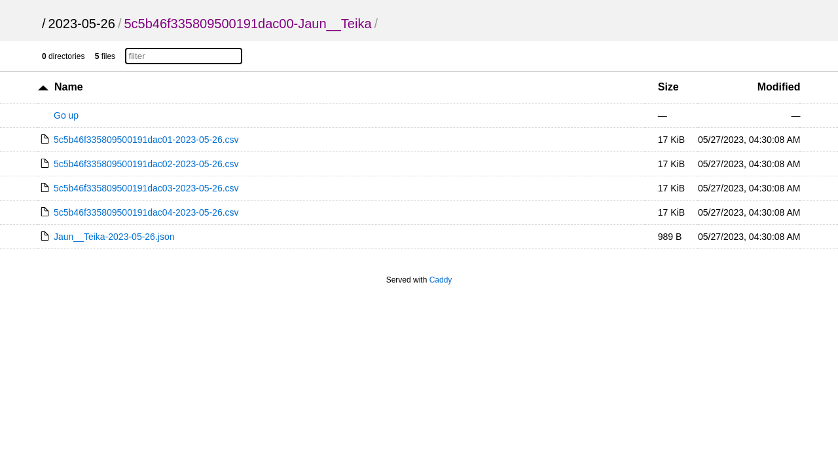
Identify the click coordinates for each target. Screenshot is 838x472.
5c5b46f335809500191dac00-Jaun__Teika (247, 23)
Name (68, 86)
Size (668, 86)
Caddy (440, 280)
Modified (779, 86)
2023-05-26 (81, 23)
